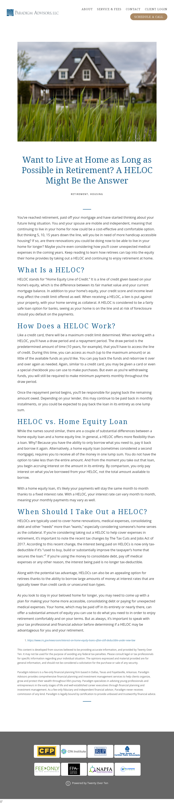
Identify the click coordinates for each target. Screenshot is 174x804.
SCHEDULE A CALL (148, 17)
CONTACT (133, 9)
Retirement (79, 194)
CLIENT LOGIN (156, 9)
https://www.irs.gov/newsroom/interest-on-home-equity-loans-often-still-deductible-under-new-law (81, 640)
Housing (96, 194)
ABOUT (87, 9)
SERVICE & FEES (109, 9)
